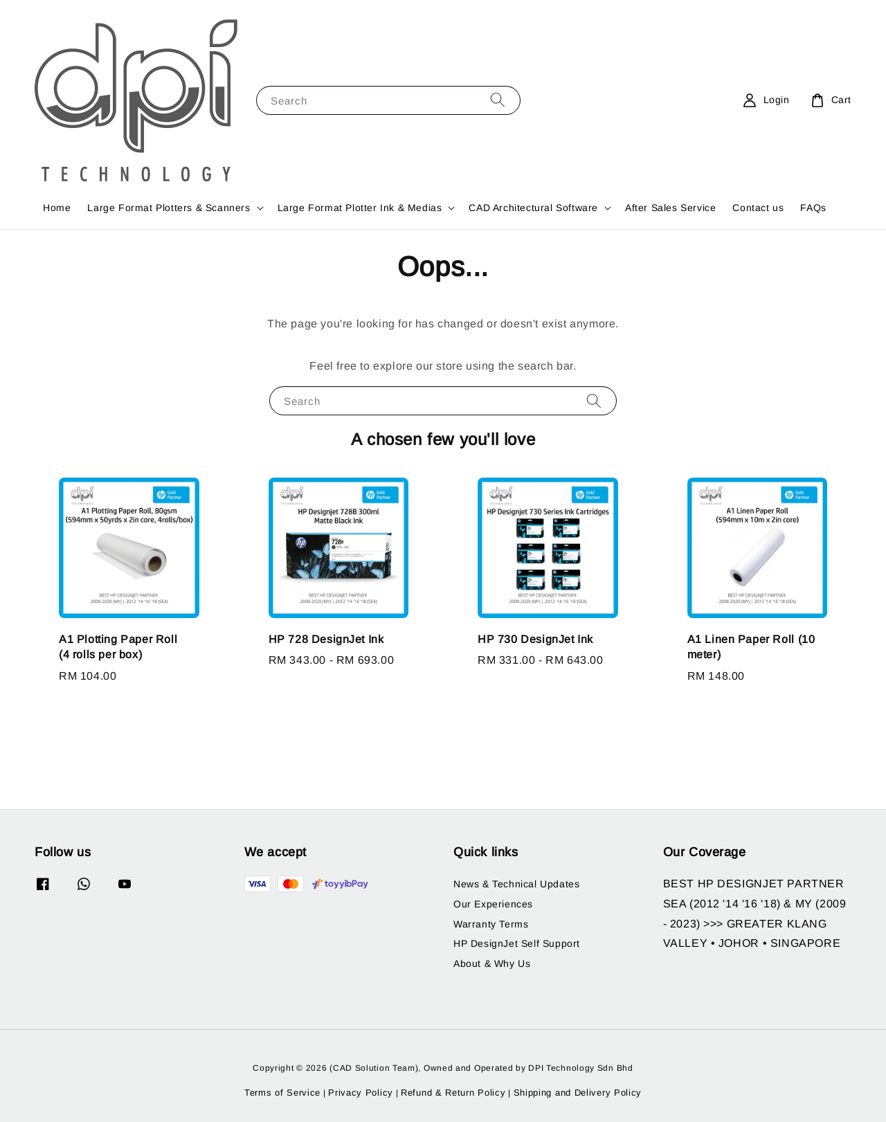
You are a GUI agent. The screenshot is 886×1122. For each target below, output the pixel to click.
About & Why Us (491, 963)
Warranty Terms (490, 924)
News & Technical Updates (516, 883)
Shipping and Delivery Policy (578, 1092)
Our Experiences (493, 904)
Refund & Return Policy (453, 1092)
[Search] (498, 100)
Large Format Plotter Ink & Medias (360, 207)
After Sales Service (670, 207)
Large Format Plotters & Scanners (168, 207)
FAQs (813, 207)
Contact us (758, 207)
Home (57, 207)
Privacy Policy (360, 1092)
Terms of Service (282, 1092)
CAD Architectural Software (533, 207)
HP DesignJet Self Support (516, 943)
